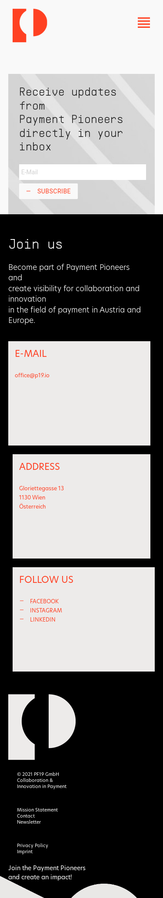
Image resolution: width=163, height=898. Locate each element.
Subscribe (48, 191)
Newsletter (29, 822)
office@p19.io (32, 375)
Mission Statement (37, 810)
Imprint (25, 851)
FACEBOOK (44, 601)
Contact (26, 816)
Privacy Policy (32, 845)
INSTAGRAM (46, 610)
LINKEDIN (43, 619)
